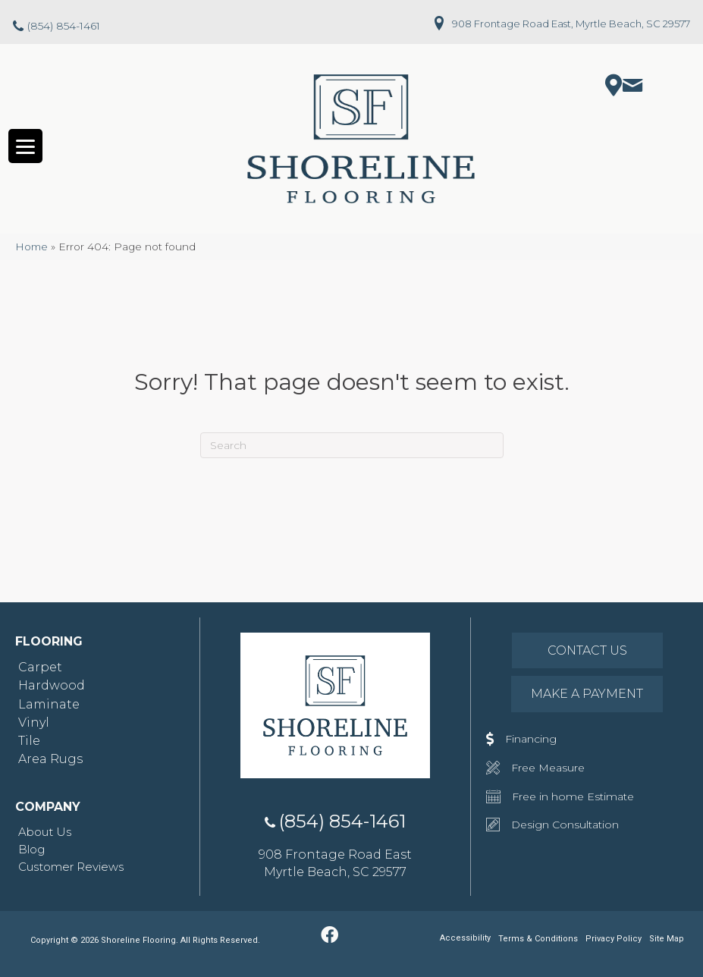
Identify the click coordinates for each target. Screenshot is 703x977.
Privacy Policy (613, 939)
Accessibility (465, 939)
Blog (31, 850)
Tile (29, 741)
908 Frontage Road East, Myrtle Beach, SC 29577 (571, 23)
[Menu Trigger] (25, 147)
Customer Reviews (71, 867)
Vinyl (33, 722)
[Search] (352, 446)
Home (31, 246)
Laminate (49, 704)
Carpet (40, 668)
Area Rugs (50, 759)
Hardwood (51, 686)
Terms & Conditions (538, 939)
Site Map (666, 939)
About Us (44, 832)
